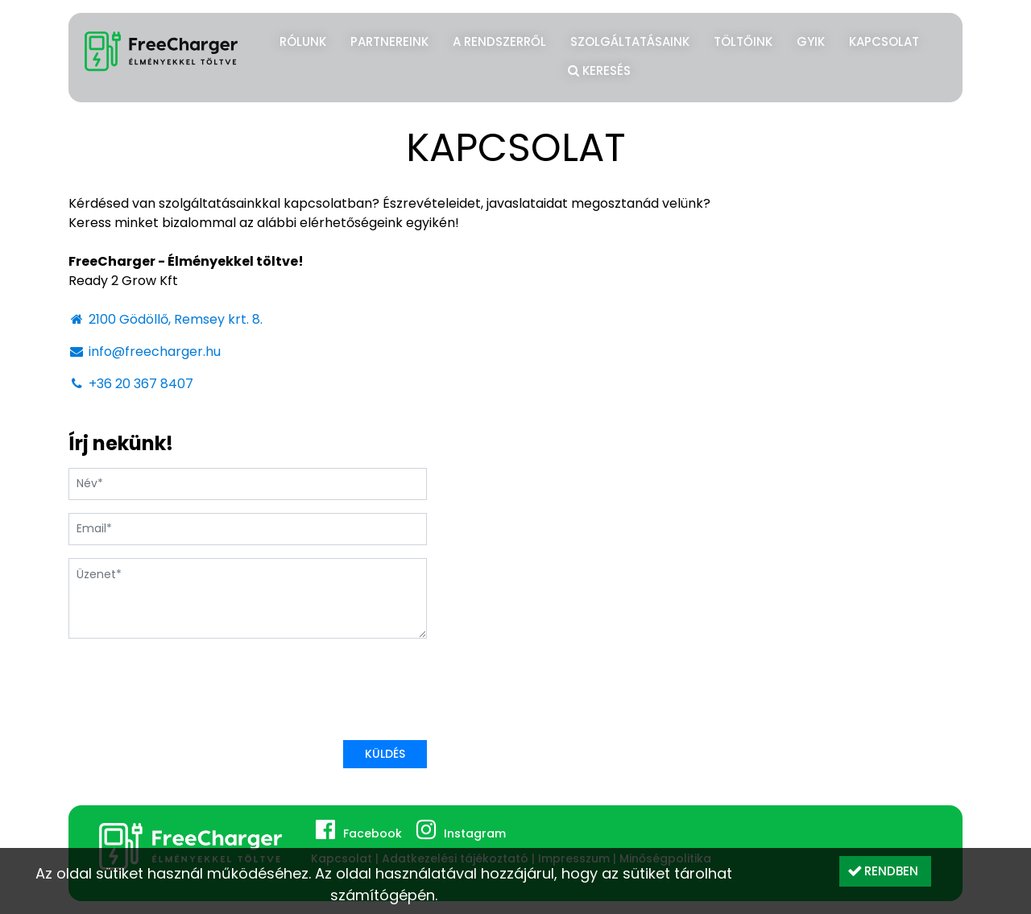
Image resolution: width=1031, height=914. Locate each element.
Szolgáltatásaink (629, 41)
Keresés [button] (599, 68)
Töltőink (743, 41)
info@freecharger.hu (144, 351)
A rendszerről (499, 41)
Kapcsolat (884, 41)
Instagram (475, 833)
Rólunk (302, 41)
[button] (885, 871)
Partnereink (389, 41)
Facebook (372, 833)
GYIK (811, 41)
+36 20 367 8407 (130, 383)
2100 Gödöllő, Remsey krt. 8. (165, 319)
